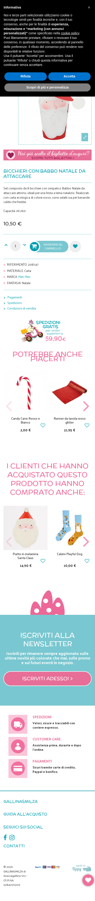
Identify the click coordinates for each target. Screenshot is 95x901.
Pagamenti (14, 297)
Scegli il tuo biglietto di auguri (47, 156)
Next (86, 406)
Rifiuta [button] (26, 76)
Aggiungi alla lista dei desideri (75, 246)
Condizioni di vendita (21, 308)
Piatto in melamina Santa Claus (25, 556)
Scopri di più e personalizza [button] (47, 87)
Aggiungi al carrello (47, 246)
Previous (8, 406)
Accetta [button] (69, 76)
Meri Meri (24, 277)
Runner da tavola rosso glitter (70, 420)
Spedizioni (14, 303)
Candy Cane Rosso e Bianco (25, 420)
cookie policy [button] (70, 33)
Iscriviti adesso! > (47, 678)
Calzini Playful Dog (69, 554)
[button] (89, 7)
